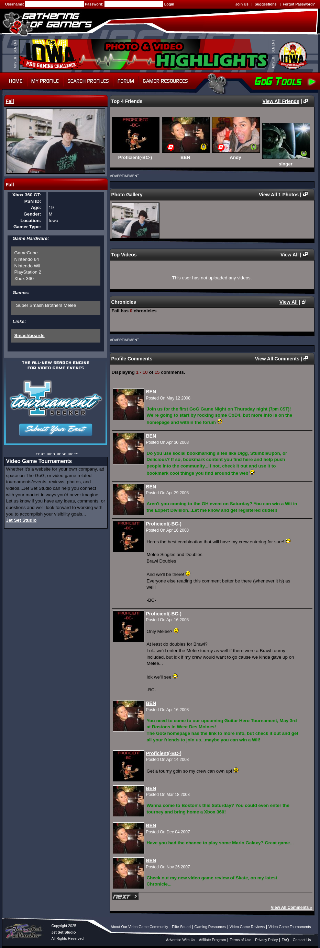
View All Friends (281, 101)
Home (14, 81)
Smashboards (29, 335)
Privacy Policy (266, 940)
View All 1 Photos (279, 194)
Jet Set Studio (21, 520)
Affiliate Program (212, 940)
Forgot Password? (299, 4)
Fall (10, 101)
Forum (126, 81)
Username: (15, 4)
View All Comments (277, 358)
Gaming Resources (210, 927)
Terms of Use (240, 940)
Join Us (242, 4)
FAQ (285, 940)
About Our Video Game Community (139, 927)
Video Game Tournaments (289, 927)
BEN (151, 391)
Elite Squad (181, 927)
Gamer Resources (165, 81)
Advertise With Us (180, 940)
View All (290, 254)
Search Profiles (88, 81)
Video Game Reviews (247, 927)
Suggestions (266, 4)
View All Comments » (291, 907)
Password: (94, 4)
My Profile (45, 81)
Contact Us (302, 940)
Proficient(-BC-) (163, 524)
